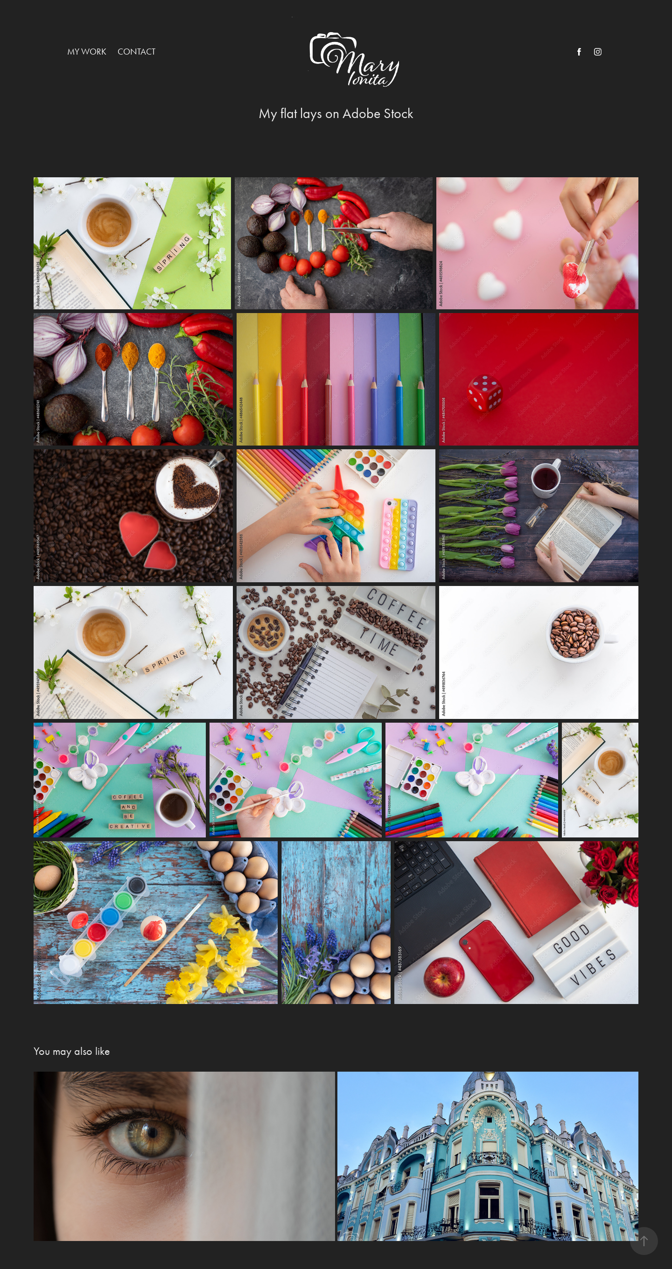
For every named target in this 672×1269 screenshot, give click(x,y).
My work (86, 51)
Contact (136, 51)
